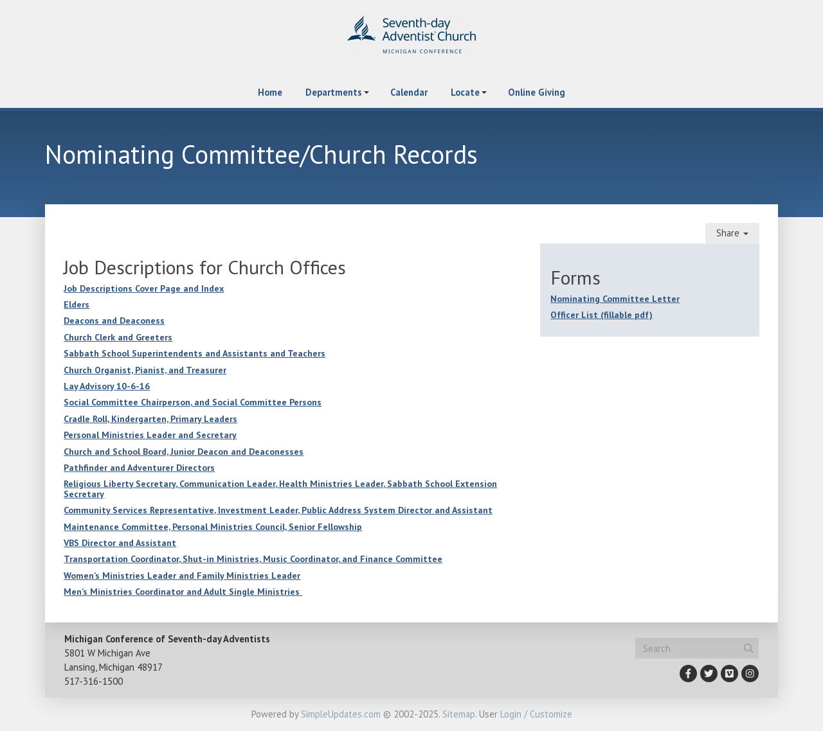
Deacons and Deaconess (114, 320)
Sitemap (458, 714)
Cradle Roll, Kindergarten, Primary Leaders (150, 419)
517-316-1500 (93, 681)
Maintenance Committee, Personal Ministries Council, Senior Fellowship (213, 527)
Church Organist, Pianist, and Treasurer (145, 370)
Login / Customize (536, 714)
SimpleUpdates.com (341, 714)
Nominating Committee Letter (615, 298)
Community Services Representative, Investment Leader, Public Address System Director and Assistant (278, 510)
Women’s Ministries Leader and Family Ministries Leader (182, 575)
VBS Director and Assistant (120, 543)
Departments (333, 92)
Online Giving (536, 92)
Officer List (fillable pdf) (601, 315)
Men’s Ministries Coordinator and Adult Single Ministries (183, 591)
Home (270, 92)
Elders (76, 304)
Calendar (409, 92)
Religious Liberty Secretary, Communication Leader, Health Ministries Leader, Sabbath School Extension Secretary (280, 488)
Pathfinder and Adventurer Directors (139, 467)
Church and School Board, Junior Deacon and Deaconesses (183, 451)
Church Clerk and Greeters (118, 337)
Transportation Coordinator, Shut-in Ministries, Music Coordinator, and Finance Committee (253, 559)
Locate (465, 92)
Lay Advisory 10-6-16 (107, 386)
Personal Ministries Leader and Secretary (150, 435)
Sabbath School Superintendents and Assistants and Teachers (194, 353)
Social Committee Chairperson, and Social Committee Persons (192, 402)
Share (732, 233)
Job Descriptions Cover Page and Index (144, 288)
